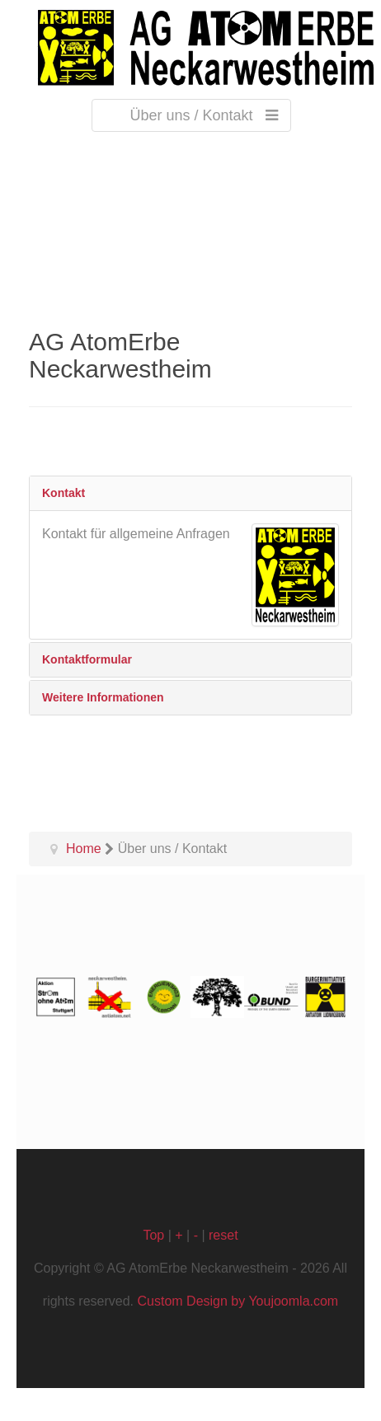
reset (223, 1235)
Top (153, 1235)
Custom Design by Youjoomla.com (238, 1301)
